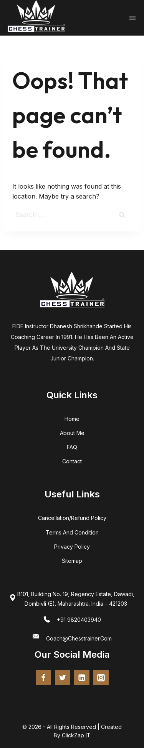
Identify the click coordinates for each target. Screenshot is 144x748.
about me (72, 433)
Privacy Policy (72, 546)
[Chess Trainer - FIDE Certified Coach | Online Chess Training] (36, 18)
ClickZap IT (76, 735)
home (72, 419)
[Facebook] (43, 677)
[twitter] (62, 677)
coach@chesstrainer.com (79, 638)
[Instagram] (101, 677)
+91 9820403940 (79, 619)
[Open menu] (132, 18)
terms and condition (72, 532)
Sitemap (72, 560)
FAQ (72, 447)
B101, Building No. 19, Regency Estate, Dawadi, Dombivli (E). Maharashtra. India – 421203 (75, 599)
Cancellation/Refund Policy (72, 518)
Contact (72, 461)
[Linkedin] (81, 677)
